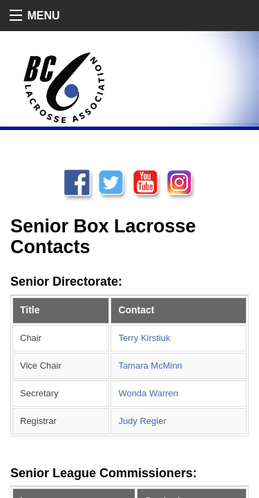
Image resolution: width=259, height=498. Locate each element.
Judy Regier (142, 421)
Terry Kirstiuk (144, 338)
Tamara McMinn (150, 365)
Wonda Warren (148, 393)
